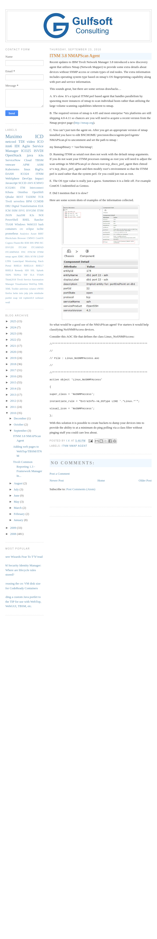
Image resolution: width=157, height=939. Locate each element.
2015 (13, 382)
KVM (33, 256)
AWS (30, 183)
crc (21, 229)
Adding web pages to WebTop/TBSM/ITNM (27, 451)
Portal (8, 265)
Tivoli (8, 201)
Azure (34, 233)
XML (40, 284)
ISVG (22, 210)
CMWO (31, 238)
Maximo (13, 136)
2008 (13, 534)
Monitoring (30, 261)
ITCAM (22, 247)
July (17, 489)
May (17, 501)
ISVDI (39, 151)
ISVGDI (9, 247)
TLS (32, 275)
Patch (40, 261)
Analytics (24, 233)
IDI (17, 146)
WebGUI (32, 224)
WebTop (33, 284)
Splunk (40, 270)
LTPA (8, 261)
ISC (41, 243)
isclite (40, 229)
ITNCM (31, 252)
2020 (13, 352)
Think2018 (10, 279)
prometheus (11, 233)
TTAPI (40, 275)
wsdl (7, 302)
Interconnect (36, 187)
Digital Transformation (24, 206)
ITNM (39, 173)
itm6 (8, 146)
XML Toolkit (12, 288)
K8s (41, 155)
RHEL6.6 (28, 265)
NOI (41, 215)
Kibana (9, 192)
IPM (36, 243)
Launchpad (18, 261)
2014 (13, 388)
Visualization (21, 284)
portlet (8, 298)
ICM (8, 210)
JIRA (27, 256)
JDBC (21, 256)
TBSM (39, 160)
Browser (22, 238)
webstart (39, 298)
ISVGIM (31, 210)
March (18, 507)
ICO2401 (10, 187)
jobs (31, 293)
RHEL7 (39, 265)
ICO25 (26, 151)
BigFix (39, 169)
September (21, 430)
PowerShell (11, 219)
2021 (13, 345)
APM (26, 164)
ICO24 (25, 173)
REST (19, 197)
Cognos (9, 243)
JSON (8, 215)
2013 (13, 394)
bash (40, 224)
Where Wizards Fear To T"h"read (22, 556)
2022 (13, 339)
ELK (41, 206)
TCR (41, 197)
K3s (32, 215)
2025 (13, 321)
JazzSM (20, 215)
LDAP (40, 256)
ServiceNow (12, 160)
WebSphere (12, 178)
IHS (32, 243)
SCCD (22, 183)
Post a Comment (60, 473)
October (19, 424)
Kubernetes (12, 169)
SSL (32, 270)
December (20, 418)
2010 (13, 413)
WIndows (20, 224)
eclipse (30, 229)
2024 (13, 327)
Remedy (19, 270)
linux (27, 169)
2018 (13, 364)
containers (11, 229)
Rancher (39, 219)
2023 (13, 333)
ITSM (40, 210)
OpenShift (37, 192)
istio (21, 293)
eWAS (40, 288)
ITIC (23, 252)
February (20, 514)
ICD (39, 136)
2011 (13, 407)
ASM (40, 164)
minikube (38, 293)
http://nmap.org (84, 122)
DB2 (8, 206)
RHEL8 (9, 270)
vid (20, 298)
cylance (32, 288)
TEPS (8, 275)
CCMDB (38, 201)
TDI (22, 141)
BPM (29, 201)
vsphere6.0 (28, 298)
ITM (22, 187)
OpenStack (13, 155)
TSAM (9, 224)
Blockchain (10, 238)
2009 (13, 527)
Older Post (145, 480)
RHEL (26, 219)
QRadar (9, 197)
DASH (9, 173)
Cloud (28, 160)
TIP (25, 275)
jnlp (26, 293)
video (31, 141)
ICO (40, 141)
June (17, 495)
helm (15, 293)
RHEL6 (17, 265)
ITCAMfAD (37, 247)
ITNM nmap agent (74, 446)
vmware (10, 164)
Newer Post (57, 480)
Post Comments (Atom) (80, 489)
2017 (13, 370)
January (19, 520)
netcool (10, 141)
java (30, 155)
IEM (27, 243)
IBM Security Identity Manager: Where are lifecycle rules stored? (21, 570)
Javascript (11, 183)
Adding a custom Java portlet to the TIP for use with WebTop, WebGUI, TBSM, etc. (21, 601)
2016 (13, 376)
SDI (27, 270)
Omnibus (23, 192)
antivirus (23, 288)
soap (15, 298)
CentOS (40, 238)
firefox (8, 293)
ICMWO (39, 183)
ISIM (15, 210)
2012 (13, 400)
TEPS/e (17, 275)
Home (101, 480)
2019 (13, 358)
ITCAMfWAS (12, 252)
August (18, 483)
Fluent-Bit (19, 243)
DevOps (27, 178)
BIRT (40, 233)
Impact (39, 178)
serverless (19, 201)
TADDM (31, 197)
